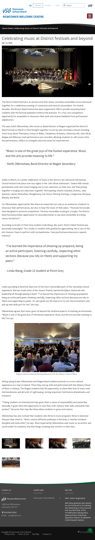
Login (57, 5)
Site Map (35, 534)
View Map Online (10, 512)
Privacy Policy (10, 534)
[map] (30, 5)
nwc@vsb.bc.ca (14, 515)
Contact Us (47, 534)
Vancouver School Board (47, 498)
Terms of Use (23, 534)
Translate (48, 5)
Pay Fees (38, 5)
